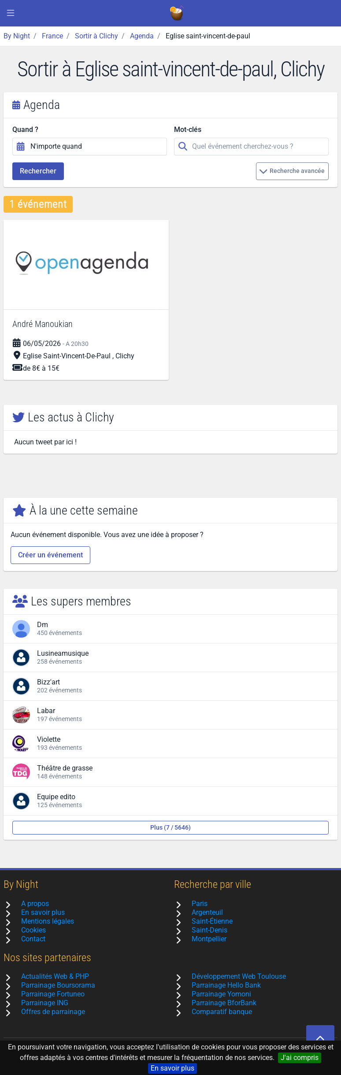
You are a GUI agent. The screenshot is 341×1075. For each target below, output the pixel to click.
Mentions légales (47, 921)
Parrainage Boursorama (58, 985)
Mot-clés (187, 129)
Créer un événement (50, 555)
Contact (33, 939)
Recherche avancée (292, 171)
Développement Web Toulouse (239, 976)
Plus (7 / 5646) (170, 827)
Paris (200, 903)
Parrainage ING (44, 1003)
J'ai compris (300, 1057)
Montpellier (209, 939)
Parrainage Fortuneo (53, 994)
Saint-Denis (209, 930)
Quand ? (25, 129)
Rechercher (38, 171)
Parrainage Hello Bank (226, 985)
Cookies (33, 930)
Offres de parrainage (53, 1011)
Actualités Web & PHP (55, 976)
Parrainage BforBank (224, 1003)
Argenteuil (207, 912)
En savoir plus (172, 1068)
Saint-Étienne (212, 921)
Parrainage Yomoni (221, 994)
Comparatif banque (222, 1011)
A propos (35, 903)
